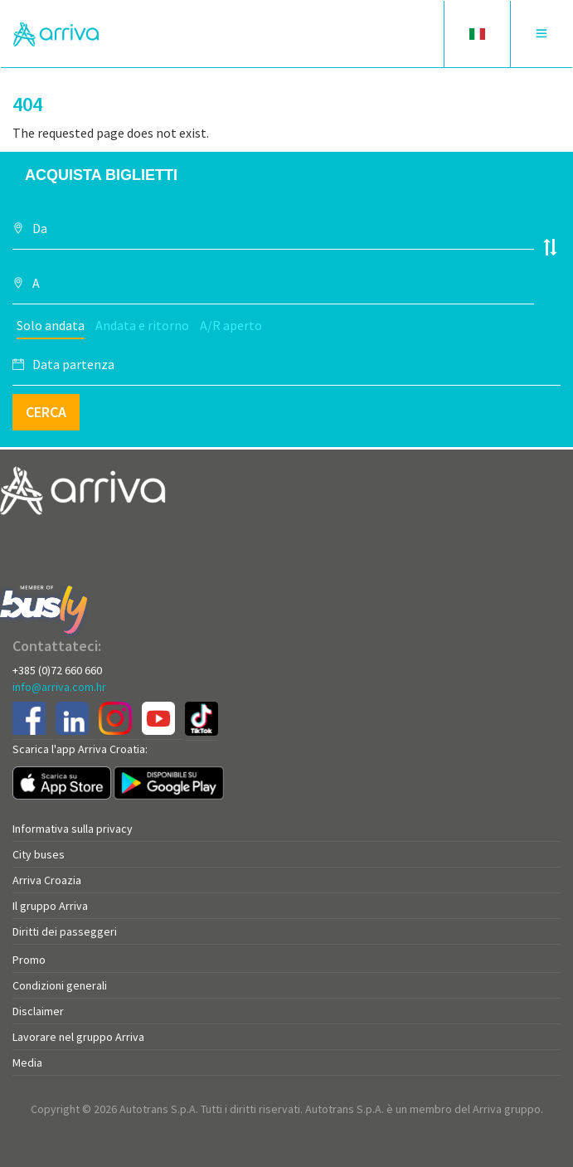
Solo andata (51, 325)
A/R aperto (231, 325)
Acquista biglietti (101, 175)
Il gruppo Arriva (50, 905)
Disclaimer (38, 1011)
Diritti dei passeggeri (64, 931)
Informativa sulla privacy (72, 828)
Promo (29, 959)
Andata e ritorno (142, 325)
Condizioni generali (59, 985)
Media (27, 1062)
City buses (38, 854)
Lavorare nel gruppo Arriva (78, 1036)
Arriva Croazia (46, 880)
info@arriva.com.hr (59, 686)
